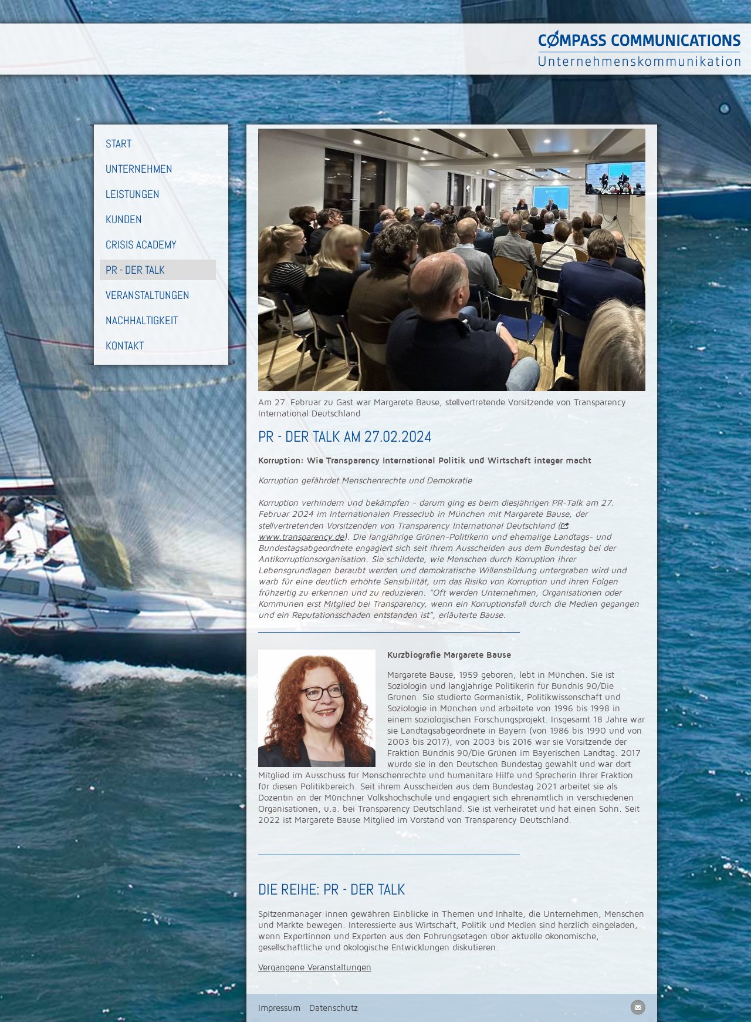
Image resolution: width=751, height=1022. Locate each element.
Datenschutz (333, 1008)
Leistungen (133, 194)
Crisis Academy (141, 244)
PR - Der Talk (135, 270)
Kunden (124, 219)
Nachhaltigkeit (142, 320)
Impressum (279, 1008)
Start (118, 143)
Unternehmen (139, 169)
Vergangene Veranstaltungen (314, 967)
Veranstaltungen (148, 295)
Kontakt (125, 345)
